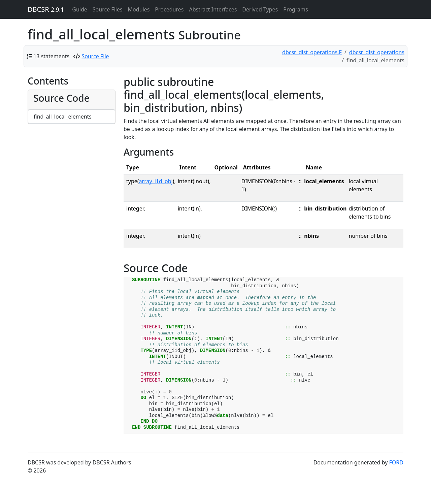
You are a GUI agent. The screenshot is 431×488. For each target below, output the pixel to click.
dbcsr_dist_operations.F (312, 52)
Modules (139, 9)
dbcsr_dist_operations (376, 52)
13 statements (51, 56)
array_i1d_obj (156, 181)
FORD (396, 462)
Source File (95, 56)
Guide (79, 9)
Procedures (169, 9)
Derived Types (260, 9)
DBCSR (46, 9)
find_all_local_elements (63, 116)
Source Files (108, 9)
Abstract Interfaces (213, 9)
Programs (295, 9)
